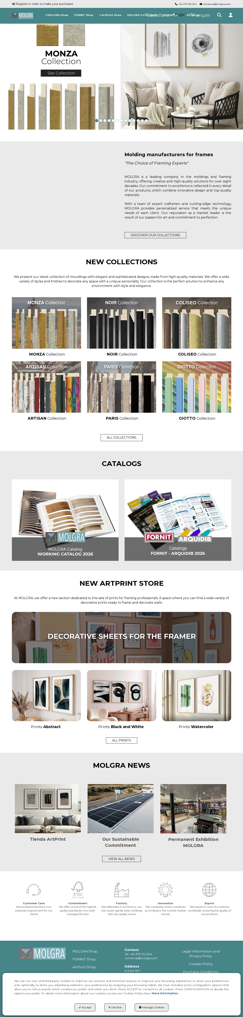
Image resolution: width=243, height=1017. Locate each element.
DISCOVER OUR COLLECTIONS (155, 235)
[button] (22, 16)
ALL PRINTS (121, 740)
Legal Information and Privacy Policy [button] (201, 953)
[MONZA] (121, 73)
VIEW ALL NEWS (121, 859)
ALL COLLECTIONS (121, 437)
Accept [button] (85, 1007)
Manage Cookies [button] (151, 1007)
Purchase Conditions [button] (200, 972)
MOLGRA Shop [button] (85, 951)
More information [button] (165, 993)
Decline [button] (115, 1007)
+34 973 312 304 (187, 4)
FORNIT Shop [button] (84, 959)
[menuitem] (56, 15)
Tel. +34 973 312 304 (138, 954)
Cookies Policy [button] (201, 964)
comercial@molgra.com (217, 4)
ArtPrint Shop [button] (84, 967)
